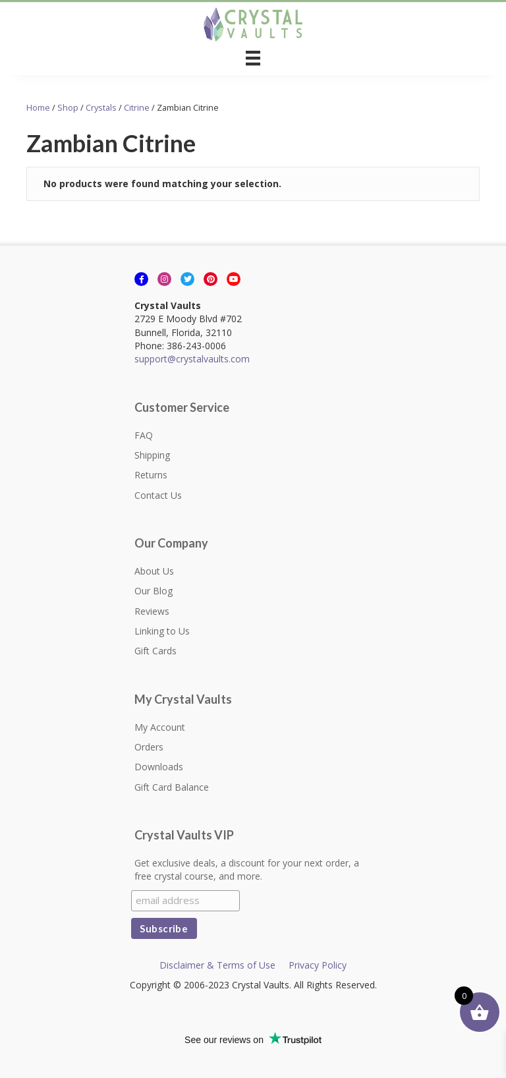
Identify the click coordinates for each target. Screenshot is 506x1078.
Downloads (158, 766)
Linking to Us (162, 631)
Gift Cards (155, 650)
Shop (67, 107)
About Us (154, 571)
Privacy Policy (318, 965)
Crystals (101, 107)
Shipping (152, 455)
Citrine (137, 107)
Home (38, 107)
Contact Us (158, 495)
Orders (148, 747)
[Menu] (253, 58)
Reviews (151, 611)
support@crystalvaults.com (192, 359)
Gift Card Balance (171, 787)
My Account (159, 727)
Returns (150, 474)
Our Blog (153, 590)
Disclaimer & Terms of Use (217, 965)
